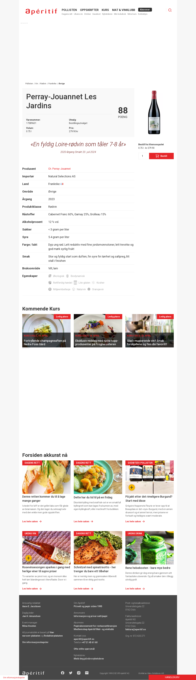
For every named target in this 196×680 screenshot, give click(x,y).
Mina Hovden (29, 626)
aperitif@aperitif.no (84, 639)
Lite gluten (84, 282)
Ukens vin (78, 14)
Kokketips (142, 14)
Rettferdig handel (62, 282)
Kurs (105, 10)
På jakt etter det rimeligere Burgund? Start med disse (148, 498)
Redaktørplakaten (53, 635)
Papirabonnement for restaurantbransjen (95, 626)
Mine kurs (132, 14)
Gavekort (96, 14)
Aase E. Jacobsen (31, 606)
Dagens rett (67, 14)
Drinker (87, 14)
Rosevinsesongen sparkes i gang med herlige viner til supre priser (46, 569)
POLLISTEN (69, 10)
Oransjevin (98, 289)
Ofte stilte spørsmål (84, 649)
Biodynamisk (78, 276)
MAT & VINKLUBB (123, 10)
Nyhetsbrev (107, 14)
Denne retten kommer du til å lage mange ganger (43, 498)
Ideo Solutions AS (155, 673)
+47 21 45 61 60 (89, 642)
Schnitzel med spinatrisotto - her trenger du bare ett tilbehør (95, 569)
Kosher (100, 282)
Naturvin (81, 289)
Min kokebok (120, 14)
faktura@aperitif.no (135, 629)
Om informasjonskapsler (35, 642)
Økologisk (58, 276)
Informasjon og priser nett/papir (91, 616)
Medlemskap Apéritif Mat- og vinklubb (94, 629)
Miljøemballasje (61, 289)
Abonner (145, 9)
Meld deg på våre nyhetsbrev (89, 658)
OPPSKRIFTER (89, 10)
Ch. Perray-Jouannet (59, 168)
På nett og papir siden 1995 (88, 606)
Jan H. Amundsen (31, 616)
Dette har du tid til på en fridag (93, 497)
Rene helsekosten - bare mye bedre (147, 568)
